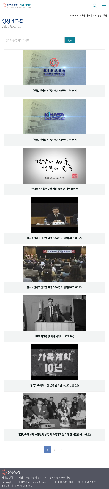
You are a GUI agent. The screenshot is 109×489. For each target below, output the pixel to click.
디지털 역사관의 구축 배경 (57, 477)
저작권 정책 (7, 477)
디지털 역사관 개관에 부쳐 (29, 477)
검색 (70, 40)
